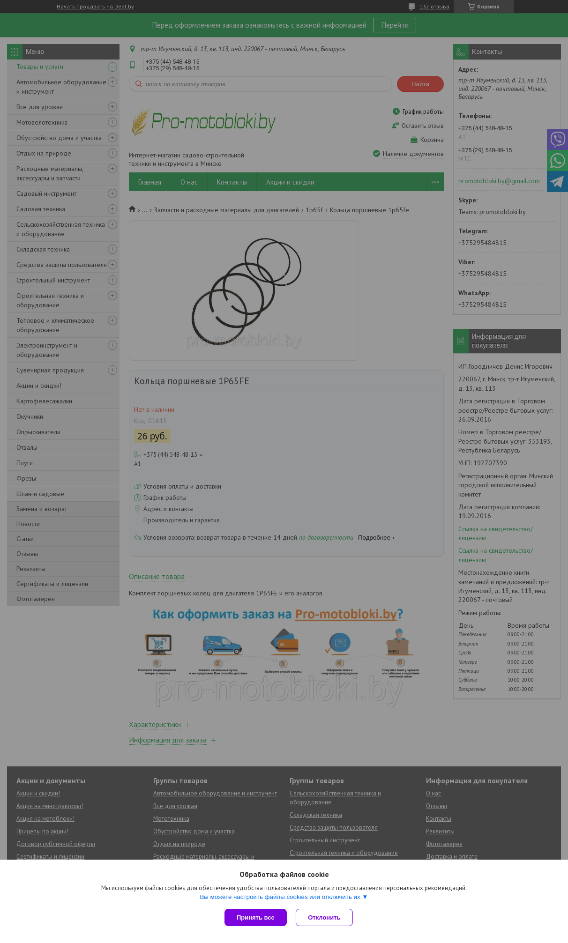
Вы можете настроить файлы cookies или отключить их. (281, 896)
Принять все (256, 917)
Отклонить (324, 917)
